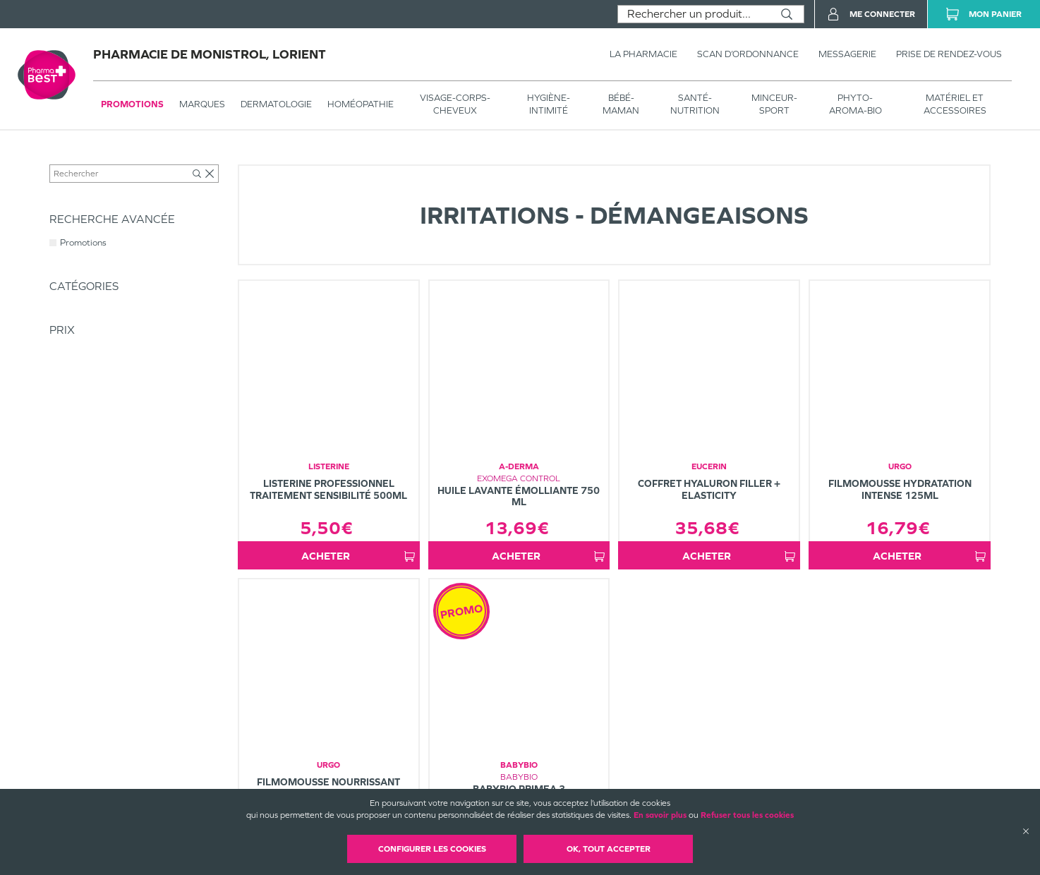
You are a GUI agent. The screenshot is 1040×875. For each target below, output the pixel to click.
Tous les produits (80, 160)
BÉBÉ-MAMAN (621, 104)
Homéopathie (360, 104)
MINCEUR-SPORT (774, 104)
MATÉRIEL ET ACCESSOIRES (955, 104)
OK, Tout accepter (609, 849)
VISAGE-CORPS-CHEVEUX (455, 104)
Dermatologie (276, 104)
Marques (202, 104)
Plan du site (605, 787)
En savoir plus (660, 815)
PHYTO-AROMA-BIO (855, 104)
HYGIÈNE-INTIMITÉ (548, 104)
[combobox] (694, 14)
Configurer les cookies (432, 849)
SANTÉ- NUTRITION (695, 104)
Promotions (132, 104)
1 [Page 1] (637, 602)
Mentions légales (614, 775)
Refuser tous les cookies (747, 815)
